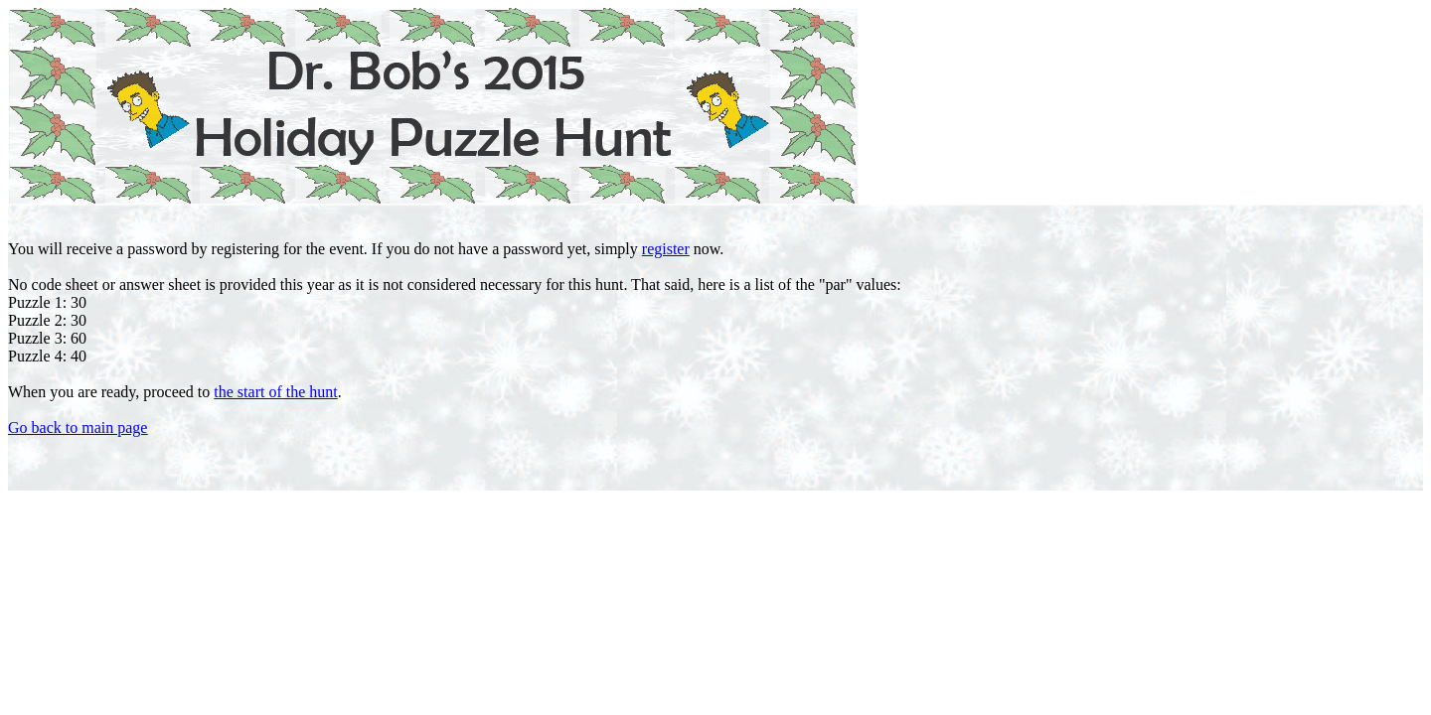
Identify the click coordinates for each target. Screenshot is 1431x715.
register (666, 248)
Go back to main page (77, 427)
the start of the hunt (275, 391)
